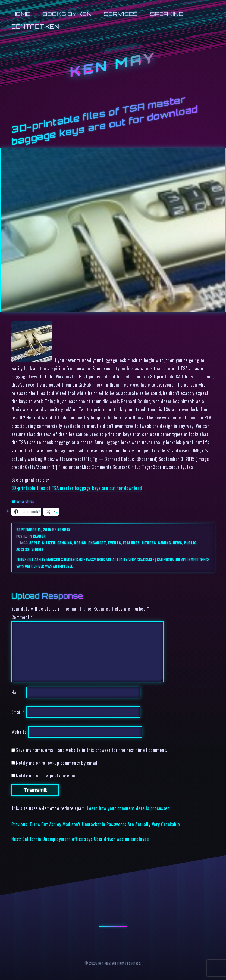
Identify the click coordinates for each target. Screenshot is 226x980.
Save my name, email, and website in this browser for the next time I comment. (91, 749)
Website (19, 732)
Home (20, 14)
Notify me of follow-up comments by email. (57, 762)
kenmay (63, 529)
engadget (97, 542)
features (131, 542)
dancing (64, 542)
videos (38, 549)
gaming (164, 542)
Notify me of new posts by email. (47, 775)
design (80, 542)
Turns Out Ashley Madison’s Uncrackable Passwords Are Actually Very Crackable (85, 559)
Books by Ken (67, 14)
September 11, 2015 (34, 529)
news (177, 542)
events (114, 542)
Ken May (113, 64)
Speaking (167, 14)
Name (18, 692)
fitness (149, 542)
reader (39, 536)
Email (18, 712)
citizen (48, 542)
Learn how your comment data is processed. (129, 808)
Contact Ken (35, 26)
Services (121, 14)
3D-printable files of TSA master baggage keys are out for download (76, 487)
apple (34, 542)
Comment (22, 617)
